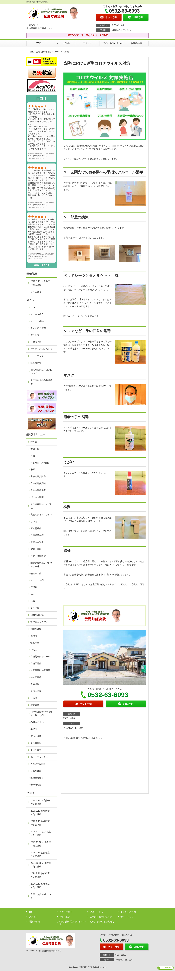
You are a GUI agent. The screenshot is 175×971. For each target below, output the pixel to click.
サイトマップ (37, 356)
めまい (33, 594)
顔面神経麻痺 (37, 615)
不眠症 (33, 729)
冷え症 (33, 649)
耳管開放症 (35, 528)
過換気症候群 (37, 778)
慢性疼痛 (34, 643)
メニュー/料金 (63, 43)
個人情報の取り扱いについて (41, 371)
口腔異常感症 (37, 535)
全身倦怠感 (35, 784)
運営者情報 (35, 363)
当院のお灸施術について (41, 896)
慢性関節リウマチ (39, 622)
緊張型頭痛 (35, 691)
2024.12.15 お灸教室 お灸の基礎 (41, 865)
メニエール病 (37, 580)
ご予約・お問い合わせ (112, 43)
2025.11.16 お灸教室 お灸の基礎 (41, 844)
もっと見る (35, 291)
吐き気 (33, 442)
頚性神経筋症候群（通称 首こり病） (41, 714)
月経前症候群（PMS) (40, 656)
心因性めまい (37, 722)
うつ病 (33, 521)
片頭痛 (33, 698)
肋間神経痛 (35, 629)
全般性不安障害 (38, 476)
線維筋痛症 (35, 677)
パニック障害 (37, 497)
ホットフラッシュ (39, 757)
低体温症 (34, 684)
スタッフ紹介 (37, 314)
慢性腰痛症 (35, 743)
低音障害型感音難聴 (40, 670)
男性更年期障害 (38, 764)
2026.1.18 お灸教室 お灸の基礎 (41, 823)
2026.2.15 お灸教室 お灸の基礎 (41, 813)
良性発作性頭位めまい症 (41, 506)
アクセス (87, 43)
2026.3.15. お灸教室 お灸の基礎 (41, 283)
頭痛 (32, 601)
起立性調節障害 (38, 556)
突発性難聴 (35, 549)
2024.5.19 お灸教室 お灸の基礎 (41, 885)
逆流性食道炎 (37, 542)
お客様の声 (136, 43)
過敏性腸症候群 (38, 490)
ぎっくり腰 (35, 736)
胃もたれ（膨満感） (40, 462)
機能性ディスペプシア (41, 514)
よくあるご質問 (38, 328)
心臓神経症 (35, 771)
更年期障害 (35, 750)
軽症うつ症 (35, 573)
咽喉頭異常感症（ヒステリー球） (41, 565)
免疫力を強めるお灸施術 (41, 382)
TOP (38, 43)
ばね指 (33, 636)
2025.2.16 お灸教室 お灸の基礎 (41, 854)
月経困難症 (35, 663)
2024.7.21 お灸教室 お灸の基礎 (41, 875)
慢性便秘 (34, 608)
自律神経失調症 (38, 483)
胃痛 (32, 456)
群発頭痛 (34, 705)
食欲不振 (34, 449)
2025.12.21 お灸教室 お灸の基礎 (41, 833)
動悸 (32, 469)
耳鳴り (33, 587)
